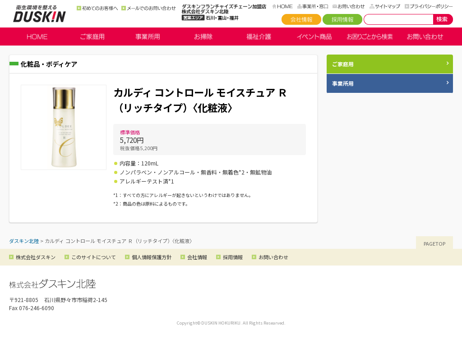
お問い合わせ (349, 6)
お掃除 (203, 36)
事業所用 (148, 36)
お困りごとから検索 (369, 36)
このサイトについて (93, 257)
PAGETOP (434, 243)
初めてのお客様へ (97, 8)
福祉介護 (258, 36)
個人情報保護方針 (151, 257)
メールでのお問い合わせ (148, 8)
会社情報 (301, 19)
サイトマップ (385, 6)
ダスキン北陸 (39, 13)
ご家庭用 (92, 36)
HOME (282, 6)
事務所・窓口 (312, 6)
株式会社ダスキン (35, 257)
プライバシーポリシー (429, 6)
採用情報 (342, 19)
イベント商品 (314, 36)
